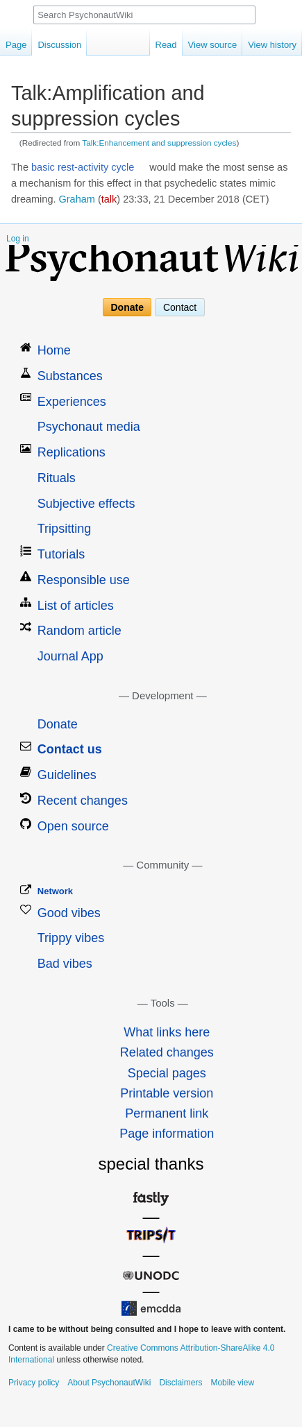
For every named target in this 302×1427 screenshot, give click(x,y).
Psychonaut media (88, 427)
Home (54, 350)
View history (272, 45)
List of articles (75, 606)
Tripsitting (64, 529)
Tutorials (61, 554)
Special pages (167, 1073)
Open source (73, 826)
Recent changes (82, 801)
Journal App (70, 656)
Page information (166, 1133)
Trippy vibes (70, 938)
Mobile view (232, 1382)
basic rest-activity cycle (82, 167)
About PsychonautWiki (109, 1382)
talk (109, 199)
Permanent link (166, 1113)
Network (55, 891)
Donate (127, 307)
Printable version (166, 1093)
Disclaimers (180, 1382)
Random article (79, 631)
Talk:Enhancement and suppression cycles (159, 142)
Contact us (69, 749)
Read (166, 45)
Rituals (56, 478)
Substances (70, 376)
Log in (17, 238)
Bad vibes (64, 964)
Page (16, 45)
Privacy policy (33, 1382)
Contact (179, 307)
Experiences (71, 402)
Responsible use (83, 580)
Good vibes (69, 913)
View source (212, 45)
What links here (167, 1032)
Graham (77, 199)
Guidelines (67, 775)
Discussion (59, 45)
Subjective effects (86, 504)
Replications (71, 452)
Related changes (167, 1052)
